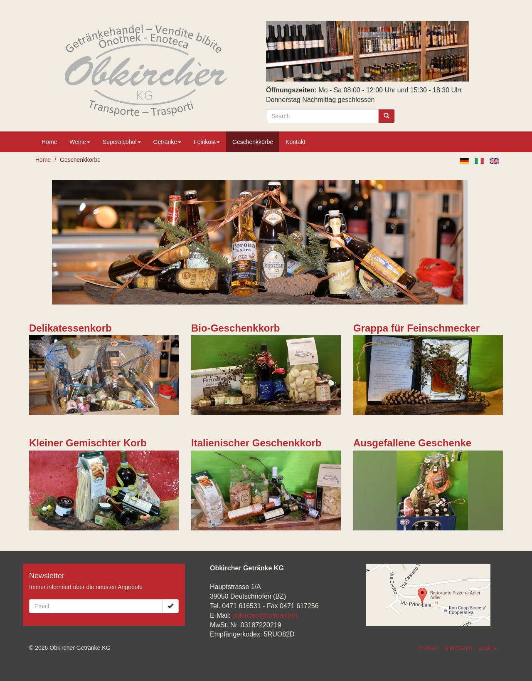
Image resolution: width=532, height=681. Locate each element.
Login (487, 647)
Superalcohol (122, 142)
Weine (79, 142)
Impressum (457, 647)
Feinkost (207, 142)
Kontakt (295, 142)
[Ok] (170, 606)
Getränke (167, 142)
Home (49, 142)
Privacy (428, 647)
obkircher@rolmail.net (264, 615)
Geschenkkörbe (252, 142)
